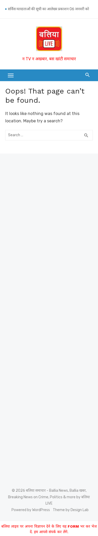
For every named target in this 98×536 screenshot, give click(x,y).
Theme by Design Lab (71, 510)
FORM (73, 526)
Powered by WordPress (30, 510)
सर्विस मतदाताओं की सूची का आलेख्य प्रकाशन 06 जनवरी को (48, 9)
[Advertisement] (49, 210)
